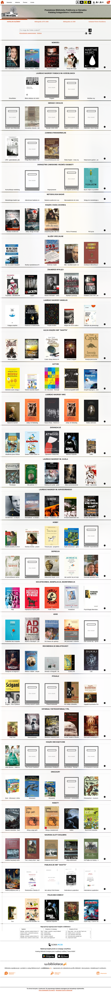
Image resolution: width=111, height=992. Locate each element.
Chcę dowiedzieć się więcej (47, 990)
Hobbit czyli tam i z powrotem (74, 933)
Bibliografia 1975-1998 (41, 21)
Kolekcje (39, 33)
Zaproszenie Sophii (72, 937)
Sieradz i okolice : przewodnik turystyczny (29, 933)
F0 (94, 2)
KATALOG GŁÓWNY (13, 21)
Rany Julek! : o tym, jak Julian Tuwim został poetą (78, 931)
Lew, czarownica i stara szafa (74, 934)
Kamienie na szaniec (24, 934)
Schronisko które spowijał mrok (74, 936)
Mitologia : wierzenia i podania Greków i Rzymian (31, 931)
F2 (102, 2)
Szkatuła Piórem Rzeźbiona (97, 21)
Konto (32, 2)
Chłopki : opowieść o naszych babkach (52, 931)
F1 (97, 2)
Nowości (9, 2)
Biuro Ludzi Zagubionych (49, 937)
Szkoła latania (47, 933)
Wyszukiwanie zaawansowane (27, 33)
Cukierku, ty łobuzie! (48, 936)
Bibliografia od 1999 (69, 21)
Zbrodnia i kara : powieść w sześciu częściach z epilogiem (32, 937)
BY (89, 2)
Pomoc (25, 2)
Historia (17, 2)
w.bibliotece (46, 968)
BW (81, 2)
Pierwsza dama (47, 934)
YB (85, 2)
